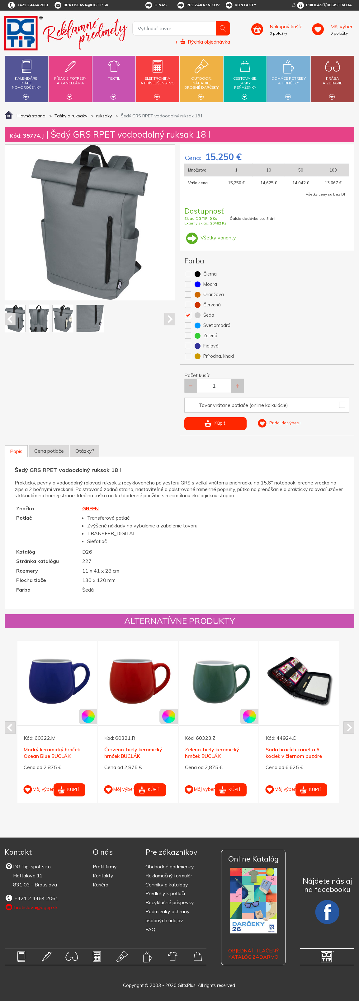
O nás (155, 5)
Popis (16, 451)
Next (169, 319)
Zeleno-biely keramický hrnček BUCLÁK (212, 752)
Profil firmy (105, 866)
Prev (10, 319)
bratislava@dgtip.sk (81, 5)
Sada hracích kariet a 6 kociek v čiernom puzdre (294, 752)
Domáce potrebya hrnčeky (288, 77)
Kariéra (100, 884)
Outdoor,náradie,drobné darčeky (201, 78)
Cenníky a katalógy (166, 884)
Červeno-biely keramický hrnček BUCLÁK (133, 752)
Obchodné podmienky (169, 866)
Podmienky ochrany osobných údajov (167, 915)
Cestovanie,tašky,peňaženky (245, 78)
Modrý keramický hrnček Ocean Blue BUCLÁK (52, 752)
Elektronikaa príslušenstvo (157, 77)
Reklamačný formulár (168, 875)
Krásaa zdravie (332, 77)
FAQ (150, 929)
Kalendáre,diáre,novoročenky (26, 78)
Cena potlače (49, 451)
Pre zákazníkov (198, 5)
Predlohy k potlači (165, 893)
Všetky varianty (210, 237)
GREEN (90, 508)
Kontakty (240, 5)
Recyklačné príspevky (169, 902)
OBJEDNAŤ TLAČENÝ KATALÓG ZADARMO (253, 953)
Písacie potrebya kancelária (70, 77)
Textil (114, 74)
